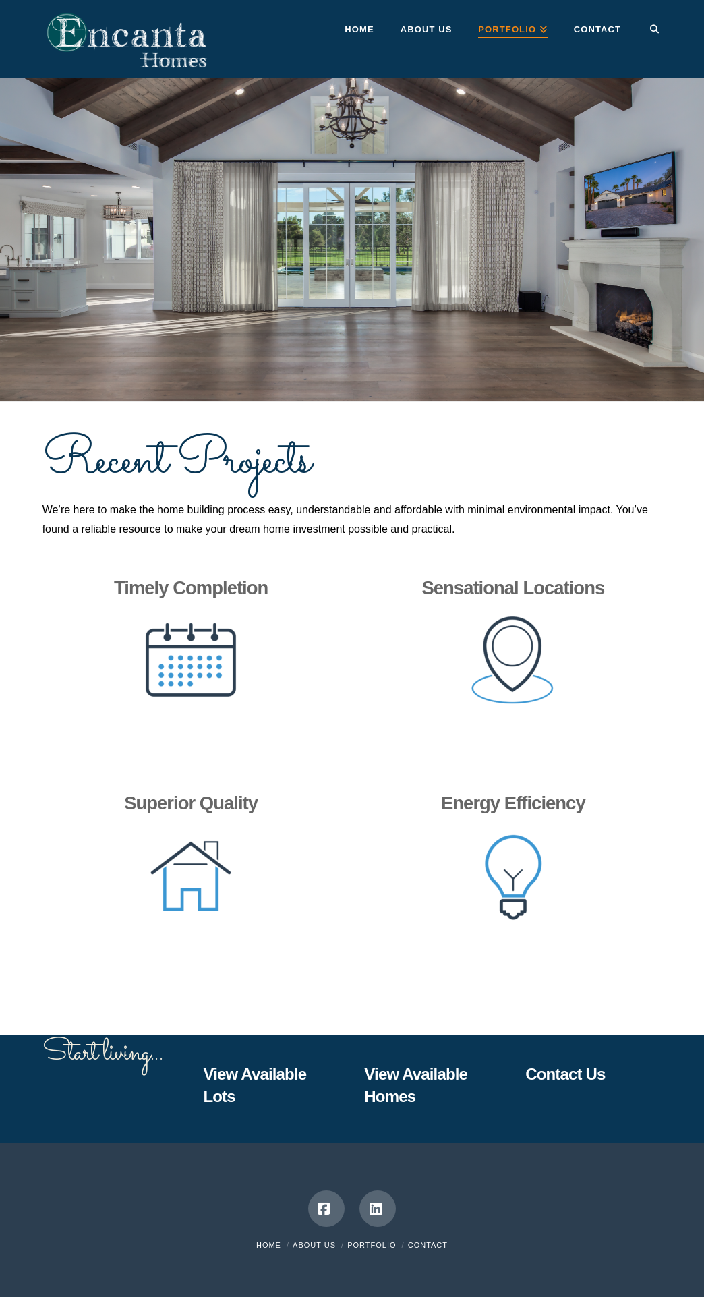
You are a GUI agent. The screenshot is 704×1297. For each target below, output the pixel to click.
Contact (428, 1245)
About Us (314, 1245)
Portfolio (371, 1245)
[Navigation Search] (648, 30)
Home (268, 1245)
